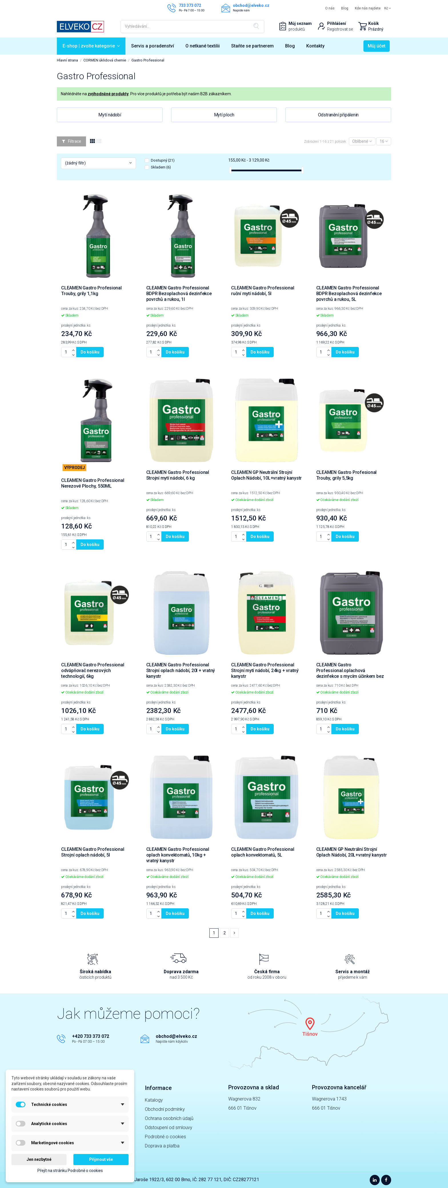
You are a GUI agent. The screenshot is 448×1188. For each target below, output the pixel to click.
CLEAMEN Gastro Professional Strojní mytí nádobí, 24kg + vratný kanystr (265, 670)
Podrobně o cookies (165, 1136)
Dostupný (163, 160)
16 (384, 141)
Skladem (161, 167)
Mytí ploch (224, 115)
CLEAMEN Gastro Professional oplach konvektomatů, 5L (262, 852)
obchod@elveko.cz (176, 1036)
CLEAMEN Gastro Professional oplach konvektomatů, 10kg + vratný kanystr (177, 855)
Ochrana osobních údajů (169, 1118)
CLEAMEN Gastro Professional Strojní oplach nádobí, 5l (92, 852)
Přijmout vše (101, 1159)
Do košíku (90, 352)
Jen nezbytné (39, 1159)
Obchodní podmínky (165, 1109)
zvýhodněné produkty (108, 94)
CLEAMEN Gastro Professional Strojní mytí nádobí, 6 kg (177, 475)
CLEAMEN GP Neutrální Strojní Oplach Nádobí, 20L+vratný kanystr (351, 852)
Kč (387, 8)
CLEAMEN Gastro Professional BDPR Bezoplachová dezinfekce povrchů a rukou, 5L (349, 293)
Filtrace (71, 141)
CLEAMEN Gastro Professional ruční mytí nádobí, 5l (262, 290)
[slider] (230, 170)
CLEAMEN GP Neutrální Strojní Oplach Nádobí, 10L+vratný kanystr (266, 475)
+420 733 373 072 (90, 1036)
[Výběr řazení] (362, 141)
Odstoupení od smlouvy (168, 1127)
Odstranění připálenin (338, 115)
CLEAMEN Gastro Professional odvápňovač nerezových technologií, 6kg (92, 670)
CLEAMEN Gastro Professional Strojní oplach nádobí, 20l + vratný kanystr (180, 670)
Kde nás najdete (368, 8)
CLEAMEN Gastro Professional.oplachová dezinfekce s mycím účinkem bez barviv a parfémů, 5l (350, 673)
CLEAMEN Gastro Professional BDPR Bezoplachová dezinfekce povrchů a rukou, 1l (179, 293)
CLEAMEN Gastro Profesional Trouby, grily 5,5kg (346, 475)
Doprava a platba (162, 1146)
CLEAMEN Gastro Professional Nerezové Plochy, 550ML (92, 483)
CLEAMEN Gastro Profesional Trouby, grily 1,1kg (91, 290)
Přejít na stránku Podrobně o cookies (70, 1170)
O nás (330, 8)
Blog (344, 8)
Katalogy (154, 1100)
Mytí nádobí (109, 115)
